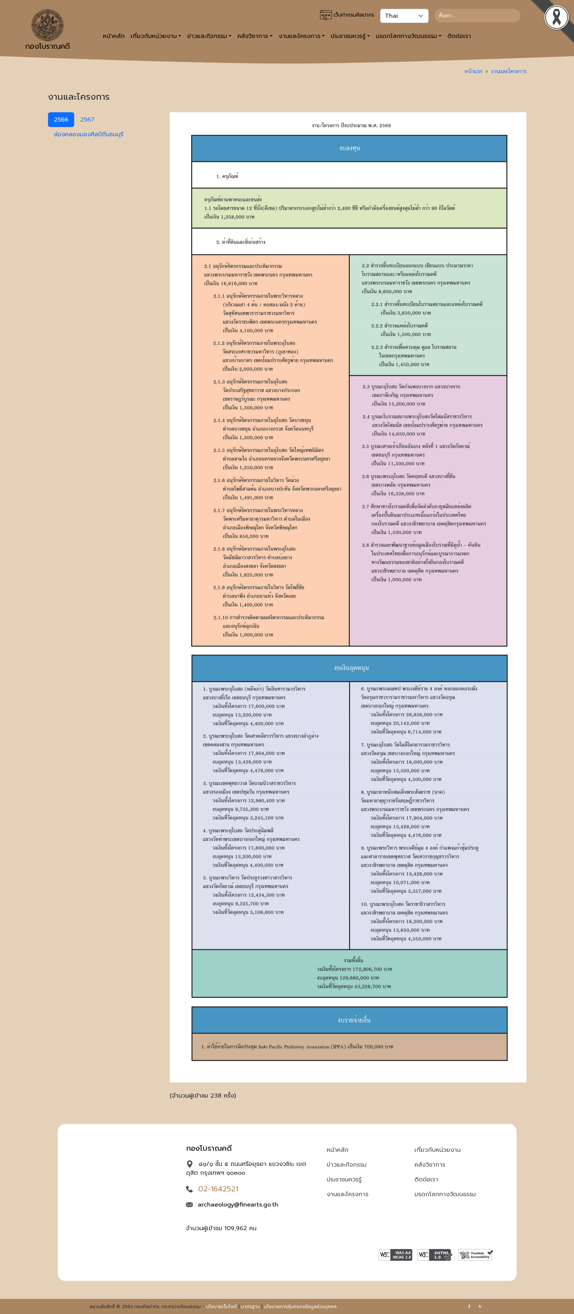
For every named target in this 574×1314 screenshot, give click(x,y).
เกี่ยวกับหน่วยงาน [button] (154, 36)
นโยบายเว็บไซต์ (221, 1306)
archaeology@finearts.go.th (238, 1204)
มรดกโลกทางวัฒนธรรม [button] (406, 36)
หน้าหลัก (114, 36)
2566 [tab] (61, 119)
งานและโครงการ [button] (299, 36)
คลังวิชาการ (430, 1164)
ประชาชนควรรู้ (344, 1179)
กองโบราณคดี (47, 31)
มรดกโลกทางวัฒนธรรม (445, 1194)
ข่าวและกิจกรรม (347, 1164)
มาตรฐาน (250, 1306)
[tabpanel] (348, 609)
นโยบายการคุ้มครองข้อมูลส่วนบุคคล (300, 1306)
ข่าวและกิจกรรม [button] (207, 36)
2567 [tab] (87, 119)
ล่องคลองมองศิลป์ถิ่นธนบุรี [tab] (88, 134)
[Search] (477, 15)
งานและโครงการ (508, 71)
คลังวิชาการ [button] (252, 36)
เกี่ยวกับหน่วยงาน (438, 1150)
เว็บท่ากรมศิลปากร (347, 15)
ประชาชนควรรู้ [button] (348, 36)
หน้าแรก (473, 71)
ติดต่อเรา (459, 36)
